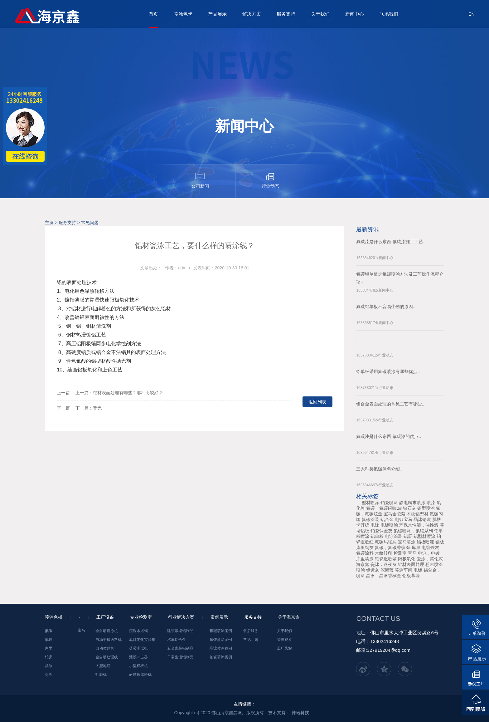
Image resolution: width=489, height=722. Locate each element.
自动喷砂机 (104, 648)
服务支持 (286, 14)
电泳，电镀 (429, 553)
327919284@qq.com (389, 650)
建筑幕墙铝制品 (180, 631)
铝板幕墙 (411, 575)
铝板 (439, 541)
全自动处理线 (106, 657)
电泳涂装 (393, 536)
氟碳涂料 (365, 553)
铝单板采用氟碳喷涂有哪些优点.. (388, 371)
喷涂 (360, 569)
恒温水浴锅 (138, 631)
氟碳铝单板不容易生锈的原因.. (385, 306)
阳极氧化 (406, 558)
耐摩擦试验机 (140, 674)
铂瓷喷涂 (389, 502)
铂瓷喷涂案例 (221, 657)
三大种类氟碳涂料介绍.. (379, 468)
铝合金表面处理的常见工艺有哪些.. (390, 403)
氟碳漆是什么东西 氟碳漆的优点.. (388, 436)
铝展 (408, 536)
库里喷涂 (365, 558)
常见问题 (90, 222)
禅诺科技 (300, 712)
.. (357, 338)
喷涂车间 (403, 569)
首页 (153, 14)
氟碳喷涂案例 (221, 631)
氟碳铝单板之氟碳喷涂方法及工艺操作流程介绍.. (399, 278)
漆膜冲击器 (138, 657)
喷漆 (431, 502)
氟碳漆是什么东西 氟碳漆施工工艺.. (390, 241)
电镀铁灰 (430, 547)
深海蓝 (387, 569)
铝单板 (377, 536)
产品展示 (217, 14)
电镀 (418, 569)
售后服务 (250, 631)
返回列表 (317, 401)
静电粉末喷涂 (412, 502)
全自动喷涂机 (106, 631)
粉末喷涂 (434, 564)
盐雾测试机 (138, 648)
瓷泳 (48, 674)
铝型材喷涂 (424, 536)
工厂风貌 (284, 648)
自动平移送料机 (108, 639)
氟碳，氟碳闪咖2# (384, 508)
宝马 (412, 553)
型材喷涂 (370, 502)
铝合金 (387, 519)
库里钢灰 (365, 547)
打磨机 (101, 674)
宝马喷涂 (406, 541)
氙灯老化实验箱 (142, 639)
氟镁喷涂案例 (221, 639)
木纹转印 (383, 553)
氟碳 (48, 631)
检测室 (400, 553)
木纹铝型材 (417, 513)
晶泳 (48, 666)
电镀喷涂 (389, 525)
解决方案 (251, 14)
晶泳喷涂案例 (221, 648)
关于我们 (320, 14)
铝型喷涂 (426, 508)
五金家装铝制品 (180, 648)
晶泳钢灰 (422, 519)
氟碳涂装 (370, 519)
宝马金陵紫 (394, 513)
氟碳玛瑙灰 (386, 541)
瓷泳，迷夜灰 (383, 564)
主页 (49, 222)
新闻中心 (354, 14)
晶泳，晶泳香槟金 (383, 575)
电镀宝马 (403, 519)
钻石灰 (409, 508)
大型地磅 (102, 666)
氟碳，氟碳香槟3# (392, 547)
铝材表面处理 (411, 564)
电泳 (374, 525)
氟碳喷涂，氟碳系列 (413, 530)
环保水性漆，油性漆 (418, 525)
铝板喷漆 (425, 541)
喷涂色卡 (183, 14)
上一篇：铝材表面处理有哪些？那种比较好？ (119, 392)
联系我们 (389, 14)
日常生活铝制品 (180, 657)
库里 (416, 547)
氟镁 (48, 639)
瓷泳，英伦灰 (430, 558)
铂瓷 (48, 657)
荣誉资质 (284, 639)
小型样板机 (138, 666)
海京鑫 (362, 564)
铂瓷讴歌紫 (386, 558)
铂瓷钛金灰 (381, 530)
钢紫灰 (372, 569)
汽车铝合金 (176, 639)
